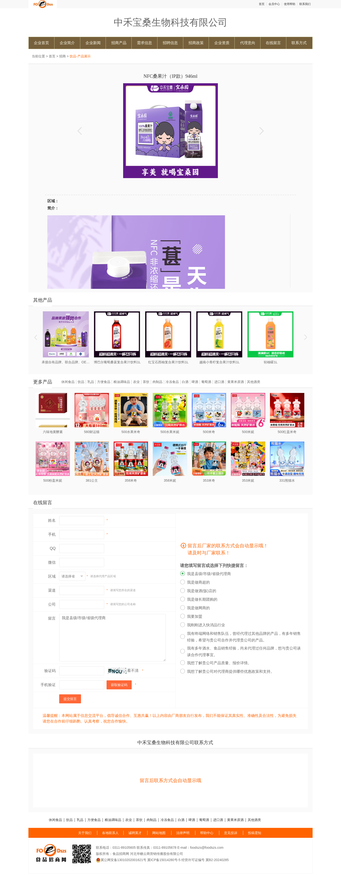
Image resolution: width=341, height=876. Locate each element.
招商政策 (196, 43)
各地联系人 (110, 833)
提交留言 (70, 699)
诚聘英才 (135, 833)
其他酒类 (253, 382)
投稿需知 (254, 833)
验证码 (50, 671)
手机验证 (48, 685)
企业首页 (41, 43)
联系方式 (299, 43)
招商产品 (118, 43)
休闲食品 (68, 382)
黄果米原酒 (235, 382)
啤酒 (195, 382)
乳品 (90, 382)
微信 (52, 562)
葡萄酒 (206, 382)
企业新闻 (93, 43)
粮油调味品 (121, 382)
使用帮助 (289, 4)
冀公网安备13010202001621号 (121, 860)
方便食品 (103, 382)
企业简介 (67, 43)
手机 (52, 534)
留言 (52, 618)
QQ (53, 548)
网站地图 (159, 833)
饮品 (81, 382)
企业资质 (221, 43)
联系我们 (305, 4)
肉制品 (157, 382)
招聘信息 (170, 43)
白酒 (185, 382)
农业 (136, 382)
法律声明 (182, 833)
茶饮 (146, 382)
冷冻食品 (172, 382)
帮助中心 (206, 833)
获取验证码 (119, 685)
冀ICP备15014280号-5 (163, 860)
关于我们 (84, 833)
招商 (62, 56)
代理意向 (247, 43)
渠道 (52, 590)
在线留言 (273, 43)
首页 (262, 4)
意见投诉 (230, 833)
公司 (52, 604)
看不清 (133, 671)
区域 (52, 576)
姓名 (52, 520)
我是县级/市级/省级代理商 (112, 637)
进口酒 (219, 382)
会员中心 (274, 4)
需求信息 (144, 43)
